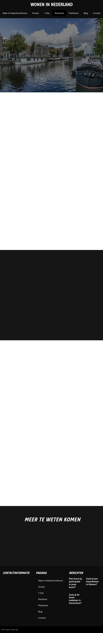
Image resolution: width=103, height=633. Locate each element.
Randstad (59, 13)
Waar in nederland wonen (15, 13)
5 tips (47, 13)
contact (96, 13)
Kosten (35, 13)
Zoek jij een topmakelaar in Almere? (92, 582)
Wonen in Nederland (52, 4)
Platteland (73, 13)
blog (86, 13)
